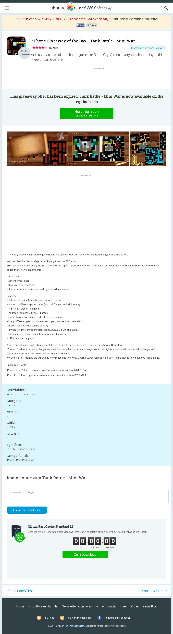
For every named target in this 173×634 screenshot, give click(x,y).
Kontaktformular (105, 606)
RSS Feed (49, 617)
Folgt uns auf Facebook (117, 617)
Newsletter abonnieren (77, 606)
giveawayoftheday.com (72, 626)
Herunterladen (86, 113)
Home (20, 606)
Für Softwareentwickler (43, 606)
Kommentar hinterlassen (147, 48)
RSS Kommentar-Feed (79, 617)
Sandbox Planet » (155, 591)
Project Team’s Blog (144, 606)
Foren (123, 606)
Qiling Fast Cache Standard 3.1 (50, 526)
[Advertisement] (100, 78)
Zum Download (85, 555)
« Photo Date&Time (19, 591)
